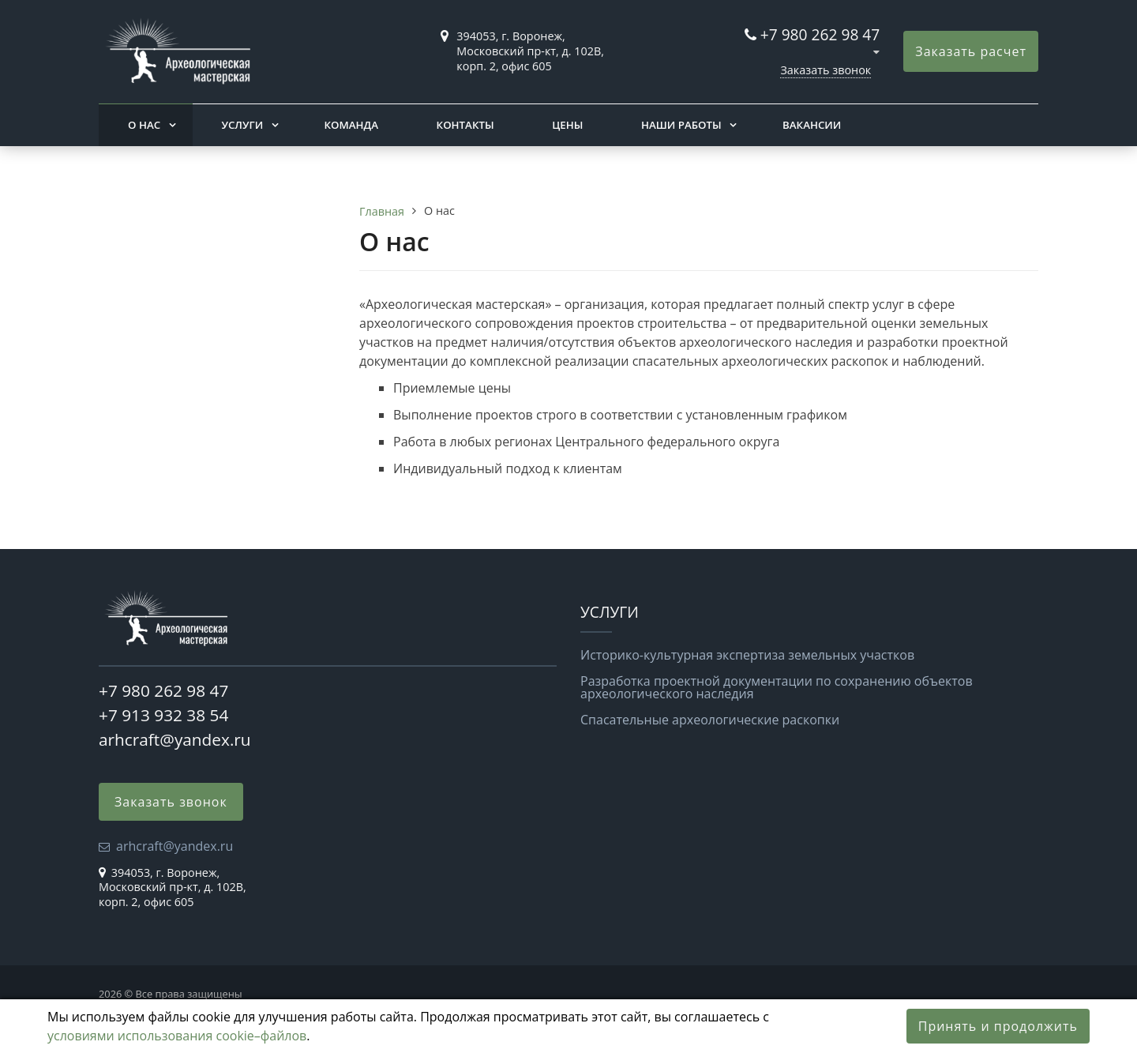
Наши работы (681, 125)
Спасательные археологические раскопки (709, 719)
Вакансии (811, 125)
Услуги (242, 125)
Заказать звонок (825, 69)
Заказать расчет (970, 51)
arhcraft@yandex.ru (175, 739)
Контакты (465, 125)
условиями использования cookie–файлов (176, 1035)
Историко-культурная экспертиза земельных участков (747, 655)
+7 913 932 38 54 (163, 715)
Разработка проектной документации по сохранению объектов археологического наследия (776, 687)
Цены (567, 125)
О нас (144, 125)
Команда (351, 125)
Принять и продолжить (998, 1026)
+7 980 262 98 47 (820, 34)
